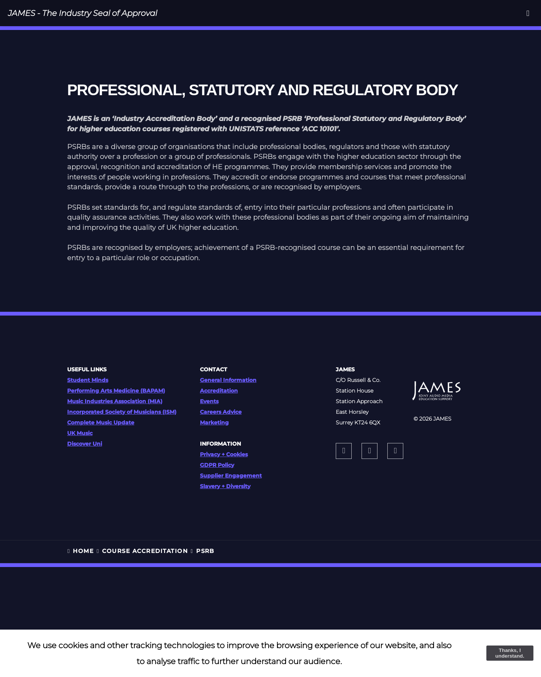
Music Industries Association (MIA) (114, 401)
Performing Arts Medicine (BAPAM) (116, 390)
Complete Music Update (100, 422)
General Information (228, 380)
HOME (83, 551)
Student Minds (87, 380)
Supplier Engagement (231, 475)
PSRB (205, 551)
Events (209, 401)
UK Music (80, 433)
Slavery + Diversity (225, 486)
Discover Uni (84, 443)
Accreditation (219, 390)
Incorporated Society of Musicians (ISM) (121, 411)
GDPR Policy (217, 465)
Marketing (214, 422)
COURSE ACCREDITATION (145, 551)
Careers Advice (221, 411)
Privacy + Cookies (224, 454)
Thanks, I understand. (509, 653)
